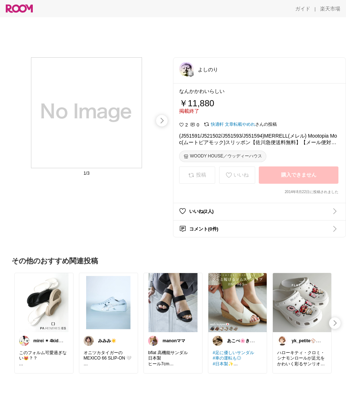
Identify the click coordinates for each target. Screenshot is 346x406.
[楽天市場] (330, 8)
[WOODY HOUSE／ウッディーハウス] (222, 156)
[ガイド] (302, 8)
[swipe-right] (162, 120)
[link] (44, 302)
